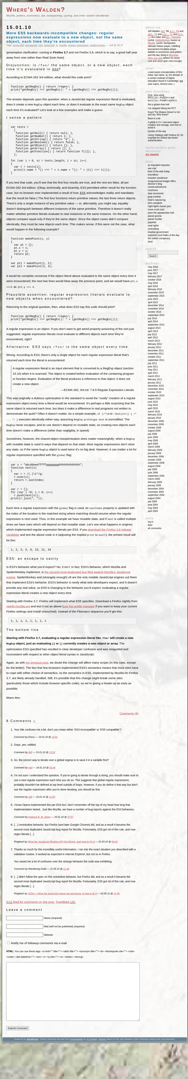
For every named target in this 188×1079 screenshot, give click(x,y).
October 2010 (154, 392)
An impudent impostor (159, 165)
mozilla (63, 45)
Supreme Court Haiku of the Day (163, 235)
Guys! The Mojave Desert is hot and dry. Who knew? (164, 113)
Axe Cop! (152, 168)
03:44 (52, 790)
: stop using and (162, 98)
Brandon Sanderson (158, 178)
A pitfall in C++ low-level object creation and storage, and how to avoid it (164, 125)
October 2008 (154, 459)
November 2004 (156, 492)
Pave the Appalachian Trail (161, 212)
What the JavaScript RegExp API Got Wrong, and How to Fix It (61, 864)
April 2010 (153, 408)
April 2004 (153, 511)
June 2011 (153, 366)
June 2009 (153, 437)
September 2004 (156, 495)
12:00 (52, 820)
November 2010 (156, 389)
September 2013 (156, 324)
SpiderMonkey (162, 40)
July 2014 (152, 318)
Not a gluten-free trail (158, 104)
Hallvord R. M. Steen (39, 840)
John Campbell (155, 203)
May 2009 (153, 440)
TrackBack (65, 924)
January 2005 (154, 485)
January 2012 (154, 347)
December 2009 (156, 421)
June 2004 (153, 504)
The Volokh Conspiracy (159, 238)
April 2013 (153, 331)
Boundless (153, 174)
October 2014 (154, 312)
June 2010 (153, 401)
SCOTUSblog (153, 229)
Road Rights (153, 225)
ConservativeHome (157, 187)
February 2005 (155, 482)
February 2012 (155, 344)
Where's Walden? (35, 9)
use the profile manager (79, 628)
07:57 (70, 840)
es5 (41, 45)
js (57, 45)
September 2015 (156, 295)
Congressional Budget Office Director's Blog (162, 182)
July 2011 (152, 363)
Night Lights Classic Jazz (159, 206)
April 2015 (153, 302)
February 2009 (155, 450)
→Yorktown (173, 37)
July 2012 (152, 334)
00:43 (115, 864)
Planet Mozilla (155, 219)
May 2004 (153, 508)
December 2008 (156, 456)
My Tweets (152, 154)
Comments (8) (129, 736)
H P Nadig (92, 1073)
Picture (102, 1073)
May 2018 (153, 267)
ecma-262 (18, 45)
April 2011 (153, 373)
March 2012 (154, 340)
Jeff (30, 775)
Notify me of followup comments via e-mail (39, 966)
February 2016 (155, 289)
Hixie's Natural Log (156, 200)
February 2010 (155, 414)
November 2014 (156, 308)
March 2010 (154, 411)
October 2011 (154, 357)
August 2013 (154, 328)
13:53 (52, 775)
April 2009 (153, 443)
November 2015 (156, 292)
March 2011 (154, 376)
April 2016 (153, 286)
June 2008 (153, 472)
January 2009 (154, 453)
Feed (150, 525)
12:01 (55, 760)
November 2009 (156, 424)
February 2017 (155, 276)
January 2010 (154, 418)
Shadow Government (158, 232)
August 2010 (154, 398)
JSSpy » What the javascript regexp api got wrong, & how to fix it (62, 916)
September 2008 (156, 463)
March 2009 (154, 446)
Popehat (152, 222)
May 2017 (153, 273)
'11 (167, 34)
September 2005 (156, 476)
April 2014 (153, 321)
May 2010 (153, 405)
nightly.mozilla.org (18, 628)
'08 (174, 31)
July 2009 (152, 434)
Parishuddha (76, 1073)
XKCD (150, 241)
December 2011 (156, 350)
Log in (150, 521)
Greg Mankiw (154, 196)
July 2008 (152, 469)
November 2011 (156, 353)
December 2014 (156, 305)
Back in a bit (154, 118)
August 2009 (154, 430)
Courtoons (153, 190)
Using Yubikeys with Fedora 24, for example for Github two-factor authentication (165, 138)
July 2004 (152, 501)
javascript (49, 45)
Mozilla (151, 43)
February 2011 (155, 379)
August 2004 (154, 498)
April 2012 (153, 337)
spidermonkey (97, 45)
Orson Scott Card (156, 209)
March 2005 (154, 479)
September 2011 (156, 360)
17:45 (116, 916)
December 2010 (156, 385)
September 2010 (156, 395)
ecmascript (31, 45)
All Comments (154, 528)
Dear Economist (155, 193)
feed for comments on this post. (30, 924)
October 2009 (154, 427)
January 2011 (154, 382)
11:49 (66, 892)
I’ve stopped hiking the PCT (162, 108)
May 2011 (153, 369)
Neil (30, 790)
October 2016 (154, 279)
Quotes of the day (157, 131)
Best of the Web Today (159, 171)
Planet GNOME (155, 216)
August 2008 (154, 466)
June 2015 (153, 299)
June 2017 (153, 270)
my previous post (37, 685)
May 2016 (153, 283)
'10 (152, 34)
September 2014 (156, 315)
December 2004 (156, 488)
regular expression (78, 45)
